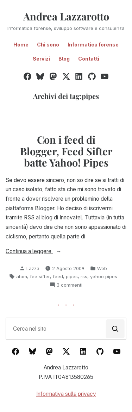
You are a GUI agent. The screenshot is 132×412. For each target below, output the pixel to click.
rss (84, 276)
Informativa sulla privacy (66, 394)
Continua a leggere (39, 251)
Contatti (88, 59)
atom (21, 276)
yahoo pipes (103, 276)
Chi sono (48, 45)
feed (58, 276)
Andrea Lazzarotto (66, 16)
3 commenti (69, 285)
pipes (72, 276)
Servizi (41, 59)
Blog (64, 59)
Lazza (32, 268)
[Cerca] (115, 328)
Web (102, 268)
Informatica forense (93, 45)
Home (21, 45)
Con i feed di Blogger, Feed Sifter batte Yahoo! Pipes (66, 151)
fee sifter (40, 276)
